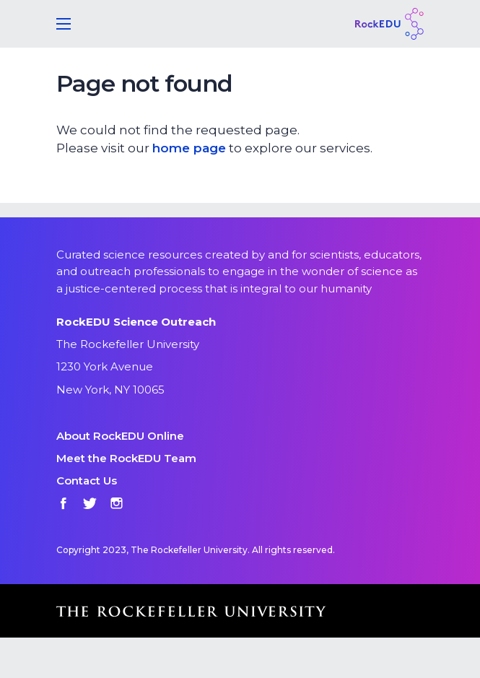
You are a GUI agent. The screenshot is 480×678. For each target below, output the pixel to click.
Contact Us (86, 480)
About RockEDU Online (120, 436)
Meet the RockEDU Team (126, 458)
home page (189, 148)
